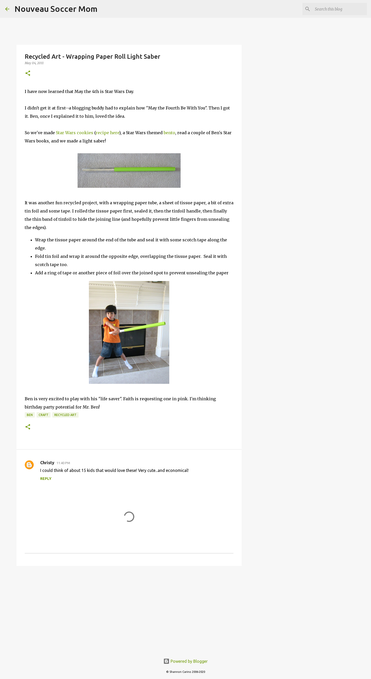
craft (43, 415)
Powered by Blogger (185, 661)
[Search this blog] (340, 9)
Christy (47, 462)
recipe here (107, 132)
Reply (46, 479)
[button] (28, 73)
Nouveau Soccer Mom (55, 8)
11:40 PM (63, 463)
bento (169, 132)
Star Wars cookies (74, 132)
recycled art (65, 415)
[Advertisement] (129, 610)
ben (30, 415)
